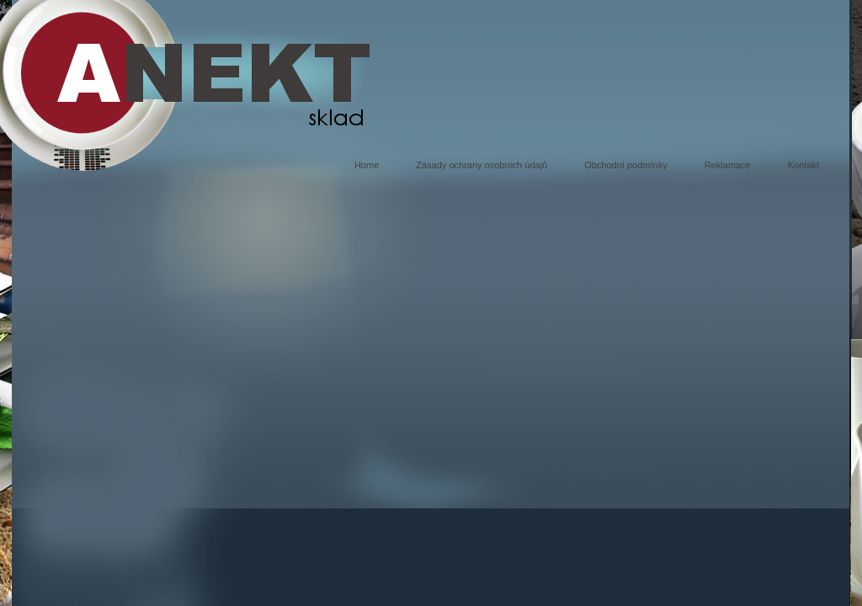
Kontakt (803, 165)
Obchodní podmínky (625, 165)
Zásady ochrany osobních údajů (481, 165)
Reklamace (728, 165)
